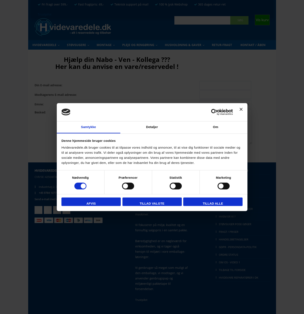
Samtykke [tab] (88, 127)
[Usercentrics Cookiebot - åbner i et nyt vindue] (214, 112)
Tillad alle (213, 203)
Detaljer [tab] (152, 127)
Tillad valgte (152, 203)
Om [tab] (215, 127)
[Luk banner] (241, 112)
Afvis (91, 203)
